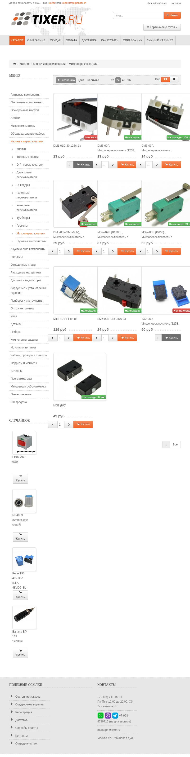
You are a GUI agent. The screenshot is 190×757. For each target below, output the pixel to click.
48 (123, 80)
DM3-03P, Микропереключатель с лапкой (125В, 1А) (156, 150)
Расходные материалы (26, 272)
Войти (52, 2)
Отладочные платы (23, 264)
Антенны (16, 371)
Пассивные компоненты (26, 102)
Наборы (16, 332)
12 (112, 80)
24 (117, 80)
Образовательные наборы (28, 133)
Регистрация (20, 712)
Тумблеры (23, 218)
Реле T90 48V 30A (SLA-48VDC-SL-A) (19, 583)
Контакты (18, 735)
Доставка (89, 40)
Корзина (176, 3)
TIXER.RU (50, 18)
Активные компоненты (25, 94)
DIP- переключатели (30, 164)
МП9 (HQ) (59, 405)
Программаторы (21, 378)
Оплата (71, 40)
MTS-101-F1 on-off (65, 319)
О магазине (36, 40)
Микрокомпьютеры (23, 126)
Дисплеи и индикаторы (26, 280)
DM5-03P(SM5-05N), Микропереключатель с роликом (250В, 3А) (68, 237)
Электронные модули (25, 110)
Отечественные (21, 394)
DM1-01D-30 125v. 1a (67, 145)
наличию (93, 80)
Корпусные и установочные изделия (29, 290)
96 (129, 80)
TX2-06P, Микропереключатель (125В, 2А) (160, 323)
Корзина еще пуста (162, 27)
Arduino (15, 118)
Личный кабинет (157, 3)
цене (80, 80)
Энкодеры (23, 185)
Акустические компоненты (28, 249)
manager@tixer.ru (108, 729)
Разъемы (17, 257)
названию (66, 80)
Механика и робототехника (28, 386)
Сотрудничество (23, 743)
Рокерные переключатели (27, 208)
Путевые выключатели (31, 241)
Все (175, 444)
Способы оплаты (23, 728)
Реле (14, 316)
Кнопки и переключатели (49, 64)
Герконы (22, 225)
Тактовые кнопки (28, 156)
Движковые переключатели (27, 175)
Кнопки (21, 149)
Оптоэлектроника (22, 308)
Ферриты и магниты (24, 363)
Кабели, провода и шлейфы (29, 355)
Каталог (17, 40)
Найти (172, 15)
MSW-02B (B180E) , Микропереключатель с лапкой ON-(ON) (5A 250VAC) (116, 237)
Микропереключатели (83, 64)
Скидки (55, 40)
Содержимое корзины (26, 704)
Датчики (16, 324)
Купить (20, 478)
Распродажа (19, 402)
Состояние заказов (25, 696)
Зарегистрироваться (74, 2)
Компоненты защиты (24, 339)
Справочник (132, 40)
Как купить (109, 40)
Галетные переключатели (27, 195)
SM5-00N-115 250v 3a (111, 319)
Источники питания (23, 347)
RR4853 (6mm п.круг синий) (20, 520)
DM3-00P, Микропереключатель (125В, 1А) (116, 150)
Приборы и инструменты (27, 300)
